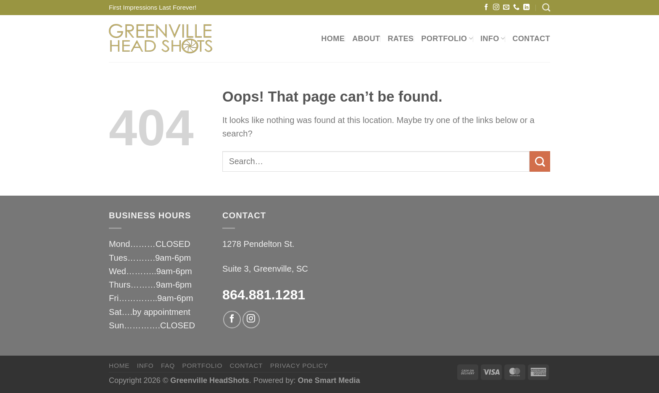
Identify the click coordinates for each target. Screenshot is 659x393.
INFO (492, 38)
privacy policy (299, 365)
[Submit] (540, 161)
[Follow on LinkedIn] (526, 7)
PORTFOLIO (447, 38)
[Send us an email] (506, 7)
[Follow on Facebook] (486, 7)
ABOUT (366, 38)
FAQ (168, 365)
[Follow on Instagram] (496, 7)
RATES (400, 38)
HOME (333, 38)
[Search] (546, 7)
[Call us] (516, 7)
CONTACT (531, 38)
